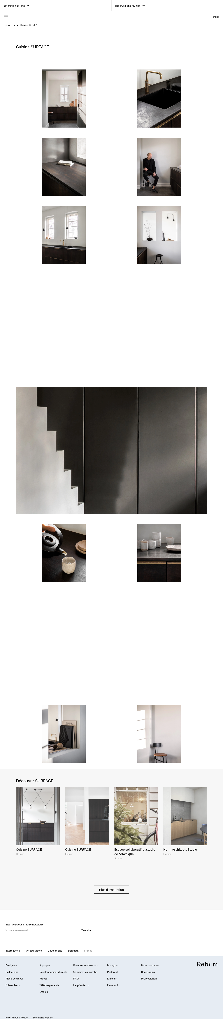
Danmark (73, 950)
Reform (215, 16)
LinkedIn (112, 978)
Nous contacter (150, 965)
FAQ (75, 978)
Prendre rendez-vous (85, 965)
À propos (44, 965)
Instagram (113, 965)
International (13, 950)
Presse (43, 978)
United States (34, 950)
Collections (12, 972)
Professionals (149, 978)
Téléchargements (49, 985)
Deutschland (55, 950)
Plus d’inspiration (111, 889)
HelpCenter (81, 985)
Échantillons (13, 985)
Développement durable (53, 972)
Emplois (43, 991)
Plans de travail (14, 978)
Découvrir (9, 25)
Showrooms (148, 972)
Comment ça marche (85, 972)
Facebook (112, 985)
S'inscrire (86, 930)
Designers (11, 965)
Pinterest (112, 972)
